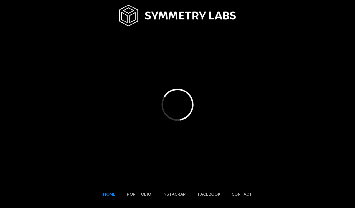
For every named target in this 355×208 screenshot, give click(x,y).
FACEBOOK (209, 194)
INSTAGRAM (174, 194)
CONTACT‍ (242, 194)
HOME (109, 194)
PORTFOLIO (139, 194)
